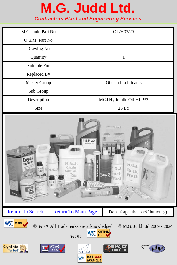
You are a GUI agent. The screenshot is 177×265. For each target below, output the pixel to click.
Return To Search (25, 212)
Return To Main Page (75, 212)
